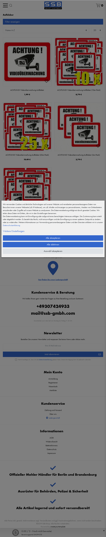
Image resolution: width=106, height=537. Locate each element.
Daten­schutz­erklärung (11, 225)
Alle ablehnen (53, 244)
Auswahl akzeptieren (53, 251)
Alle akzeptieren (53, 237)
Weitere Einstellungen (13, 231)
